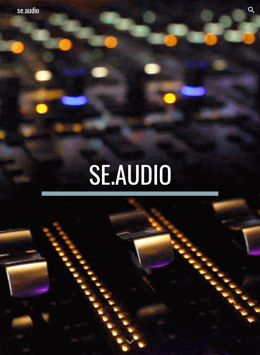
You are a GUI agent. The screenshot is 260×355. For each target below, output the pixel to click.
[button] (8, 10)
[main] (130, 177)
